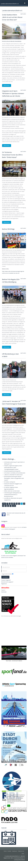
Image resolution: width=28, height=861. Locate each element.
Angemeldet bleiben (7, 574)
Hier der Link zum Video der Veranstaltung (11, 41)
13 (24, 503)
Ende (14, 506)
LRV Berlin (24, 527)
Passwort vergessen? (6, 580)
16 (8, 506)
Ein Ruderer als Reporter (9, 482)
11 (19, 503)
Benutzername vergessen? (7, 582)
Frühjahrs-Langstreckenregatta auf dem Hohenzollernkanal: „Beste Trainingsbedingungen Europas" (13, 467)
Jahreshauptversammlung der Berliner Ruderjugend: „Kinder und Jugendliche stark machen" (14, 478)
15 (5, 506)
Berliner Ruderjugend (10, 529)
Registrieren (4, 583)
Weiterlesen (7, 85)
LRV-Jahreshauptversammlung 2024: (12, 471)
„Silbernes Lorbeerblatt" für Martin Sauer (13, 474)
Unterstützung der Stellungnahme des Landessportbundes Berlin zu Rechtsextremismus (12, 494)
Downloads (3, 592)
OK (8, 805)
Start (4, 503)
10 (16, 503)
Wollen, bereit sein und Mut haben (12, 491)
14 (3, 506)
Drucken (23, 14)
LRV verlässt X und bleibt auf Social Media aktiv (14, 473)
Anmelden (5, 577)
